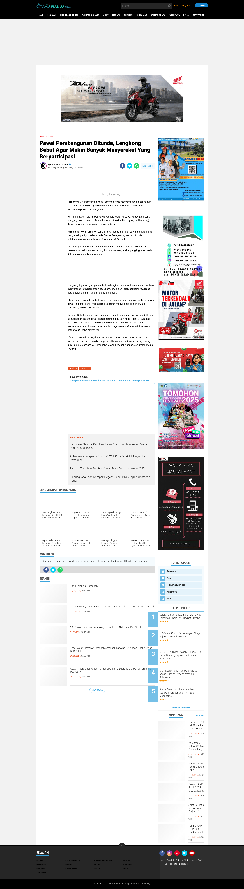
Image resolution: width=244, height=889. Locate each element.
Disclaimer (201, 849)
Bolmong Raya (158, 15)
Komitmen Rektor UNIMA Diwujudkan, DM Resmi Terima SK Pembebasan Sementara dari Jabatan (196, 734)
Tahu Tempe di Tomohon (92, 587)
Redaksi (172, 845)
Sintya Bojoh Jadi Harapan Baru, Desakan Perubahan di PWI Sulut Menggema (184, 681)
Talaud (126, 853)
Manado (116, 15)
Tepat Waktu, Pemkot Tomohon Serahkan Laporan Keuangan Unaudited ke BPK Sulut (107, 652)
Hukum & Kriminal (69, 15)
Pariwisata (174, 15)
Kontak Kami (166, 849)
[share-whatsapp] (136, 166)
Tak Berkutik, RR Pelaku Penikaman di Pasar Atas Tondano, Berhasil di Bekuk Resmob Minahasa (196, 817)
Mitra (169, 598)
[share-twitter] (129, 166)
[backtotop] (122, 831)
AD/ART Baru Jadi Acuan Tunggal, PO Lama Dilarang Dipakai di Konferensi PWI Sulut (108, 673)
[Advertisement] (122, 42)
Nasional (51, 15)
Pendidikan (71, 853)
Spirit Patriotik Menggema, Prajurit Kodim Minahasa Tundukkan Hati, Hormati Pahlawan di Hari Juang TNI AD (196, 796)
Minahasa (142, 15)
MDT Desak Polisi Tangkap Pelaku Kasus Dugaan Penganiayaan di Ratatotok (184, 665)
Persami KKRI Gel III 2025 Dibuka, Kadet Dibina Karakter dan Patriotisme (196, 776)
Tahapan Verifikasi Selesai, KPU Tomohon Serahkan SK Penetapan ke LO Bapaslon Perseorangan (111, 381)
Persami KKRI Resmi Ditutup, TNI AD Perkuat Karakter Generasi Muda (196, 755)
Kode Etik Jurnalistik (184, 849)
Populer (201, 6)
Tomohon (128, 15)
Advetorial (198, 15)
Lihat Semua (97, 691)
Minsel (69, 849)
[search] (146, 6)
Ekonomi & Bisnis (90, 15)
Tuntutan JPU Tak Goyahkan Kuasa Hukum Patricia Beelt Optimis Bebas (196, 714)
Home (40, 15)
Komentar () (147, 166)
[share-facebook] (122, 166)
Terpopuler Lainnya (181, 693)
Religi (186, 15)
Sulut (106, 15)
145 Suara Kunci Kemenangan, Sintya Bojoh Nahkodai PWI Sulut (108, 632)
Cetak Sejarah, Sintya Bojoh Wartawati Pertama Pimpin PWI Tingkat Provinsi (111, 611)
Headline (73, 368)
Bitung (39, 845)
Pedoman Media (185, 845)
